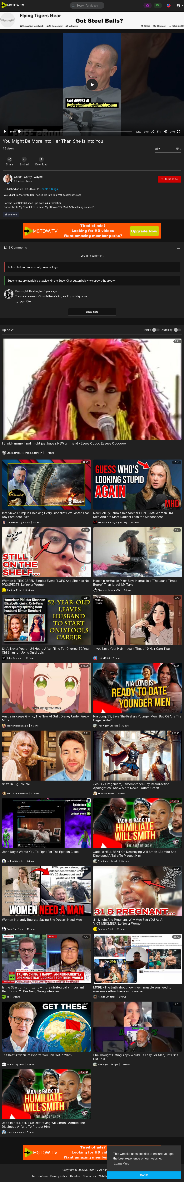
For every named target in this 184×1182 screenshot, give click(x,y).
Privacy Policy (58, 1176)
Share (10, 161)
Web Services (106, 1176)
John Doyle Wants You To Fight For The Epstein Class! (40, 852)
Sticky (147, 329)
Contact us (89, 1176)
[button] (168, 5)
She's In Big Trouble (16, 784)
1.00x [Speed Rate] (146, 132)
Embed (25, 161)
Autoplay (167, 329)
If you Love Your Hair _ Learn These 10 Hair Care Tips (131, 649)
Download (43, 161)
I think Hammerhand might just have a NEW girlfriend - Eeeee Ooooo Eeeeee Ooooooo (64, 443)
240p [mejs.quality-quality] (172, 132)
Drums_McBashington (29, 291)
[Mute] (165, 131)
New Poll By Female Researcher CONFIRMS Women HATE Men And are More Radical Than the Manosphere (134, 515)
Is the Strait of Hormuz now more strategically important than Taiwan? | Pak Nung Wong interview (43, 989)
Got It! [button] (144, 1175)
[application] (92, 84)
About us (74, 1176)
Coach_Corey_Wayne (28, 177)
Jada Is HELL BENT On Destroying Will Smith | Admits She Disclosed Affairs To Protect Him (134, 854)
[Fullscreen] (179, 131)
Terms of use (40, 1176)
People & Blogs (49, 189)
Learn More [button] (122, 1163)
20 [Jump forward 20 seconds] (159, 132)
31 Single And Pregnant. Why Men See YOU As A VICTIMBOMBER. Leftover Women (127, 921)
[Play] (5, 131)
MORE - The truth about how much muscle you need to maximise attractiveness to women (132, 989)
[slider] (75, 131)
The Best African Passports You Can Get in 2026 (37, 1055)
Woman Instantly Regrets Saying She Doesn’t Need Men (42, 920)
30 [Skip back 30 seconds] (152, 132)
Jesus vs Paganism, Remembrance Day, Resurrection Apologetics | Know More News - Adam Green (131, 786)
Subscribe (169, 178)
